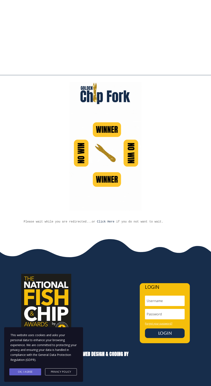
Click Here (105, 205)
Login (165, 316)
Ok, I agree (25, 372)
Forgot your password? (158, 307)
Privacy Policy (61, 372)
